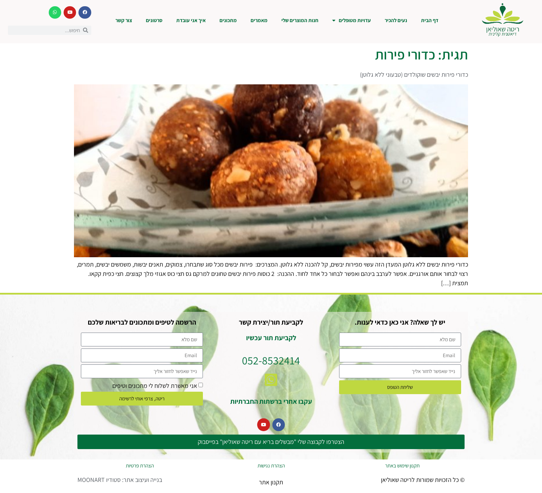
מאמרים (259, 20)
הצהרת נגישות (271, 465)
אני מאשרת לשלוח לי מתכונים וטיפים (154, 385)
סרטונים (154, 20)
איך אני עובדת (191, 20)
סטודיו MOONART (99, 480)
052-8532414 (271, 360)
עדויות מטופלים (351, 21)
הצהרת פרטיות (140, 465)
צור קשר (123, 20)
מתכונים (228, 20)
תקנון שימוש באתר (402, 465)
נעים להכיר (396, 20)
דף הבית (429, 20)
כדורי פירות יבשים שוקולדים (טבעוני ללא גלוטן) (414, 74)
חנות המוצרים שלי (299, 20)
